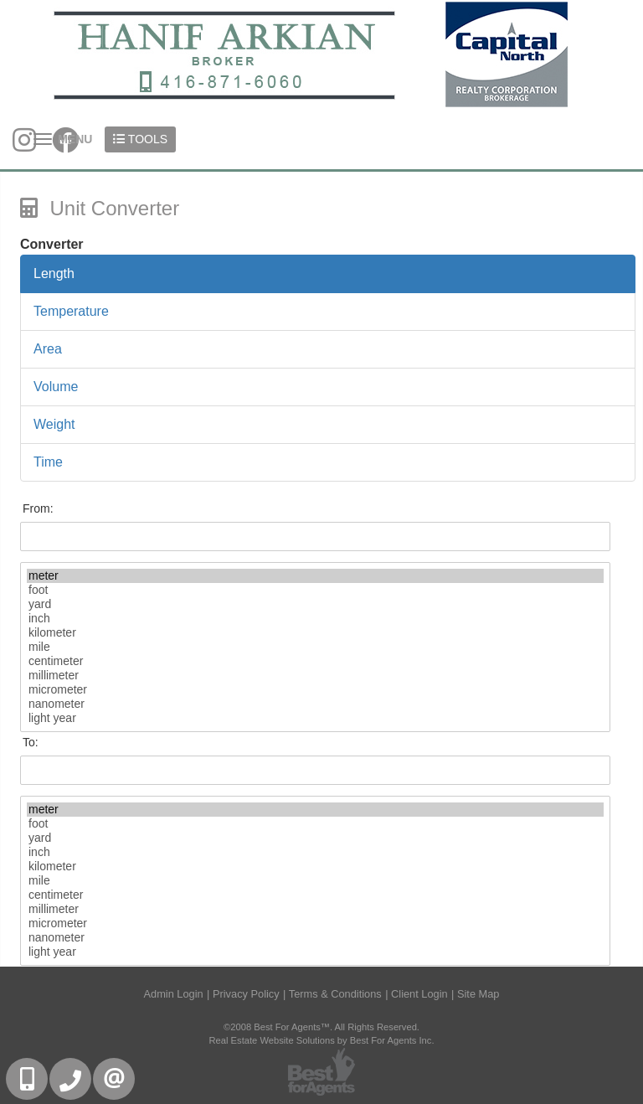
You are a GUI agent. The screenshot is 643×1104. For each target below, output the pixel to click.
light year (315, 718)
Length (54, 273)
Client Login (419, 994)
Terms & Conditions (335, 994)
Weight (54, 424)
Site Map (478, 994)
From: (38, 508)
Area (47, 349)
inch (315, 618)
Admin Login (173, 994)
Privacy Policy (246, 994)
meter (315, 576)
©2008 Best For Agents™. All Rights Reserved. (321, 1027)
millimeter (315, 675)
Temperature (71, 311)
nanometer (315, 704)
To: (31, 742)
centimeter (315, 661)
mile (315, 647)
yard (315, 604)
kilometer (315, 633)
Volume (55, 386)
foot (315, 590)
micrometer (315, 690)
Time (48, 462)
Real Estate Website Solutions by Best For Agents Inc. (321, 1040)
